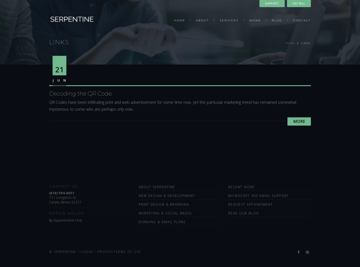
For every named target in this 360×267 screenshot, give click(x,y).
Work (255, 20)
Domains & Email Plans (162, 222)
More (299, 122)
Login (87, 252)
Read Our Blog (243, 213)
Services (229, 20)
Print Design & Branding (164, 204)
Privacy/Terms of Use (119, 252)
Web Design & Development (167, 196)
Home (179, 20)
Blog (277, 20)
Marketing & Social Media (165, 213)
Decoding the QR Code (80, 94)
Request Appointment (250, 204)
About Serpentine (157, 187)
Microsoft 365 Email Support (258, 196)
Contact (302, 20)
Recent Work (241, 187)
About (202, 20)
